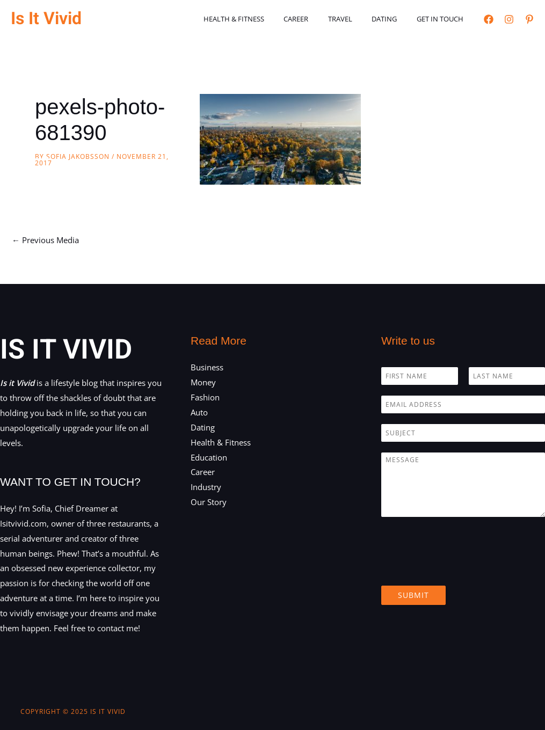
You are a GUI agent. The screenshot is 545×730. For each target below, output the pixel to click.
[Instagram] (509, 19)
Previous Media (45, 240)
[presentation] (462, 568)
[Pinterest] (529, 19)
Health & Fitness (259, 19)
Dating (392, 19)
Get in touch (442, 19)
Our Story (209, 502)
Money (203, 382)
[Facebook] (488, 19)
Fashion (205, 397)
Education (209, 457)
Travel (354, 19)
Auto (199, 412)
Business (207, 367)
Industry (206, 486)
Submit (413, 595)
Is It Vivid (46, 18)
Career (315, 19)
